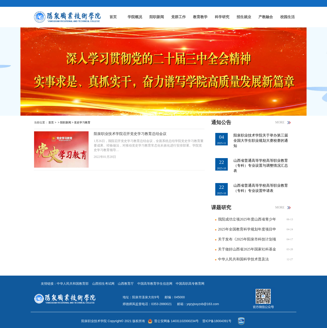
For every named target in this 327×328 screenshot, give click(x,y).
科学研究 (222, 17)
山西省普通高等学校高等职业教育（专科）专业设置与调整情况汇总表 (260, 166)
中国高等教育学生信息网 (154, 283)
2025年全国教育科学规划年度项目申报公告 (247, 230)
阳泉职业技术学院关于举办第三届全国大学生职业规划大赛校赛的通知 (260, 140)
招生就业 (244, 17)
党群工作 (178, 17)
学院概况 (135, 17)
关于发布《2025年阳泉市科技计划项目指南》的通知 (247, 240)
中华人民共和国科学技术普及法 (243, 259)
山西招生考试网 (103, 283)
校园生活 (287, 17)
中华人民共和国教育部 (73, 283)
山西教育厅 (126, 283)
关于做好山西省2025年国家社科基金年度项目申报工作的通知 (247, 250)
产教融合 (265, 17)
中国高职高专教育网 (190, 283)
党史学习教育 (82, 122)
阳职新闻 (156, 17)
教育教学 (200, 17)
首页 (113, 17)
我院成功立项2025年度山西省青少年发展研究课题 (247, 220)
